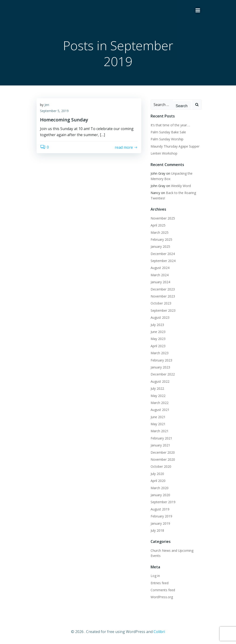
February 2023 (161, 360)
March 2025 (160, 232)
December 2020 (163, 452)
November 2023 (163, 296)
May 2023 (158, 338)
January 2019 (160, 523)
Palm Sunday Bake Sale (168, 132)
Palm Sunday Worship (167, 139)
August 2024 (160, 267)
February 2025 (161, 239)
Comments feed (163, 590)
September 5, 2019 (54, 111)
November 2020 (163, 459)
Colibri (159, 631)
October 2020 (161, 466)
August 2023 (160, 317)
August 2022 (160, 381)
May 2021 (158, 424)
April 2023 (158, 346)
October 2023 (161, 303)
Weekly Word (181, 186)
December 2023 (163, 289)
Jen (46, 105)
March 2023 (160, 353)
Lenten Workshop (164, 153)
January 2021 (160, 445)
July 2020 (157, 473)
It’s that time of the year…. (170, 125)
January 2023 (160, 367)
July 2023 (157, 324)
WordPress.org (162, 597)
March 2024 (160, 275)
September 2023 (163, 310)
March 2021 (160, 431)
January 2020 (160, 495)
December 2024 (163, 253)
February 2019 (161, 516)
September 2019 (163, 502)
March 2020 (160, 488)
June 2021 (158, 417)
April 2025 (158, 225)
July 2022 (157, 388)
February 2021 (161, 438)
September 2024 (163, 260)
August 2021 (160, 409)
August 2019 (160, 509)
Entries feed (160, 583)
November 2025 (163, 218)
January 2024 (160, 282)
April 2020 (158, 480)
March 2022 (160, 402)
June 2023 (158, 331)
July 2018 (157, 530)
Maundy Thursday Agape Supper (175, 146)
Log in (155, 575)
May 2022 (158, 395)
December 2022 (163, 374)
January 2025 (160, 246)
